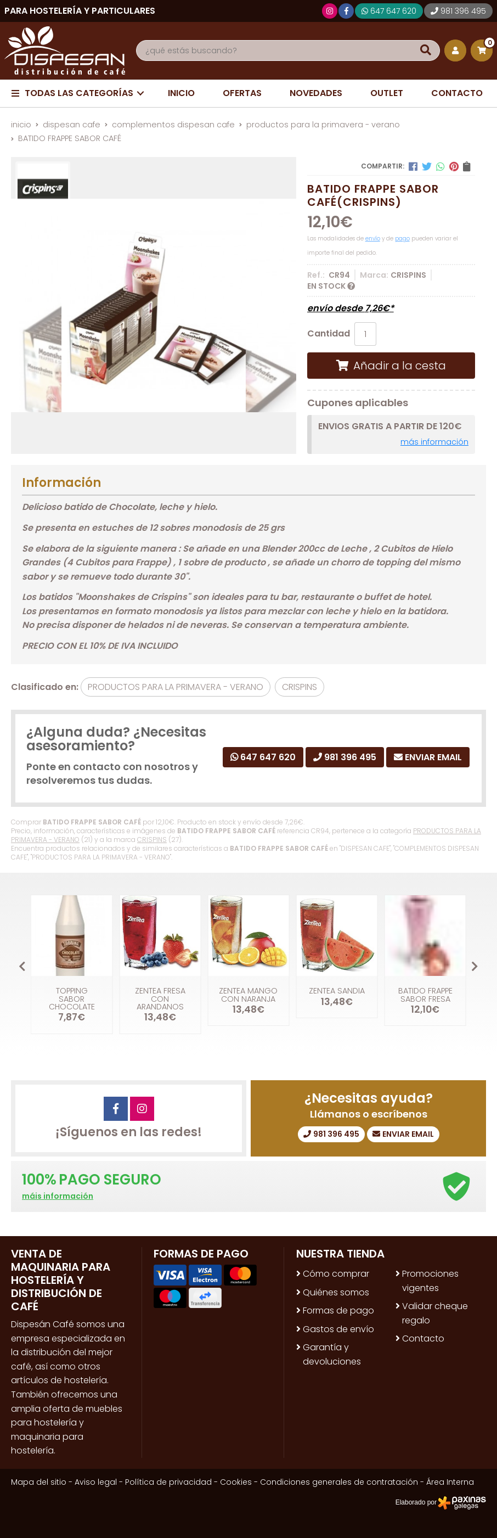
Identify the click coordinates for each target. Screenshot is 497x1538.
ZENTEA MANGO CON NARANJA (248, 994)
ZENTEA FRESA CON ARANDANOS (160, 998)
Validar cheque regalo (435, 1313)
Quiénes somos (336, 1292)
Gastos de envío (338, 1329)
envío (372, 238)
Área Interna (450, 1482)
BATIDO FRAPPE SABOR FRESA (425, 994)
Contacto (423, 1338)
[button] (475, 966)
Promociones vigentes (430, 1280)
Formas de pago (338, 1310)
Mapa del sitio (38, 1482)
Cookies (236, 1482)
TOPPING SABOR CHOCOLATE (72, 998)
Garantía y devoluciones (332, 1354)
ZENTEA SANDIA (337, 990)
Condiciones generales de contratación (339, 1482)
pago (402, 238)
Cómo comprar (336, 1273)
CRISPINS (152, 839)
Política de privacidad (168, 1482)
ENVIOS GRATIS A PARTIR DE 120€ (390, 426)
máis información (57, 1196)
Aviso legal (96, 1482)
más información (434, 441)
